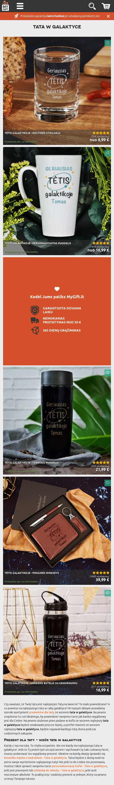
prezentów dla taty (41, 713)
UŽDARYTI (108, 16)
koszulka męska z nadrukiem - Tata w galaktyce (35, 758)
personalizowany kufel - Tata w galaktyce (79, 766)
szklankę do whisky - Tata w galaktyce (59, 771)
